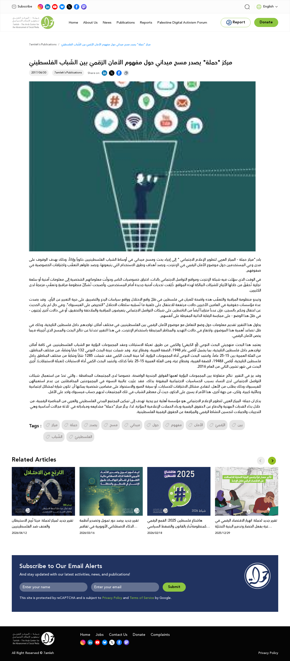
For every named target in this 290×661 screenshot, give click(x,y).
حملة (70, 425)
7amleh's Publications (42, 44)
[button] (272, 461)
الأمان (195, 425)
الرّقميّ (217, 425)
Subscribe (22, 6)
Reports (146, 22)
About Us (90, 22)
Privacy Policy (112, 597)
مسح (111, 425)
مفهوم (173, 425)
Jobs (100, 634)
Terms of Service (142, 597)
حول (152, 425)
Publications (125, 22)
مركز (52, 425)
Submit (174, 587)
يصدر (90, 425)
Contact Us (118, 634)
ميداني (132, 425)
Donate (139, 634)
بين (237, 425)
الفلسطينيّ (80, 437)
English (265, 7)
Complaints (160, 634)
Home (73, 22)
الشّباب (54, 437)
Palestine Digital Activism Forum (182, 22)
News (107, 22)
